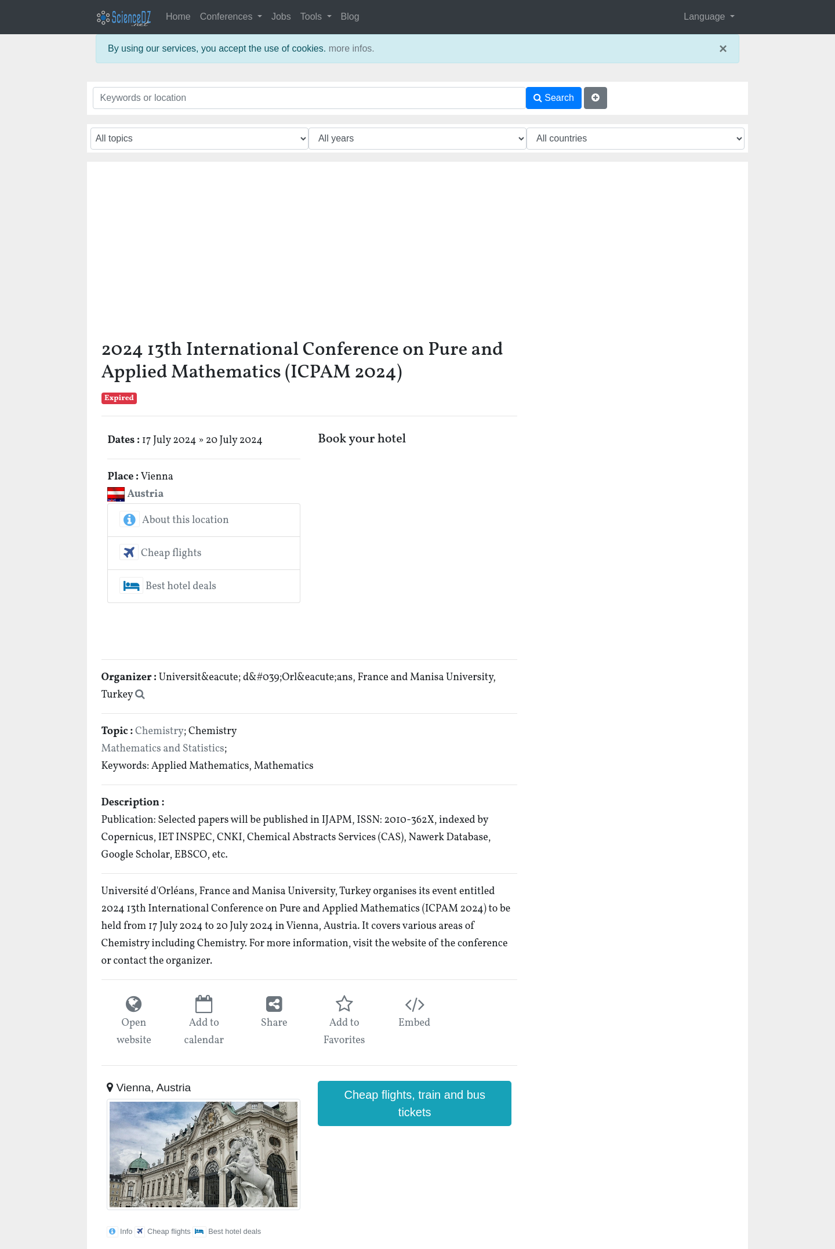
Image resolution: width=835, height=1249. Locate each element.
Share (274, 1023)
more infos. (352, 48)
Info (119, 1231)
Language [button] (706, 16)
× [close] (723, 49)
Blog (350, 16)
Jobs (281, 16)
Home (178, 16)
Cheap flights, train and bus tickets (414, 1103)
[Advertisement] (309, 254)
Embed (414, 1023)
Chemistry (159, 731)
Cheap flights (160, 553)
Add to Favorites (344, 1032)
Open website (134, 1032)
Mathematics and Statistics (162, 749)
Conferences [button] (227, 16)
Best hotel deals (167, 586)
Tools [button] (312, 16)
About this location (173, 520)
